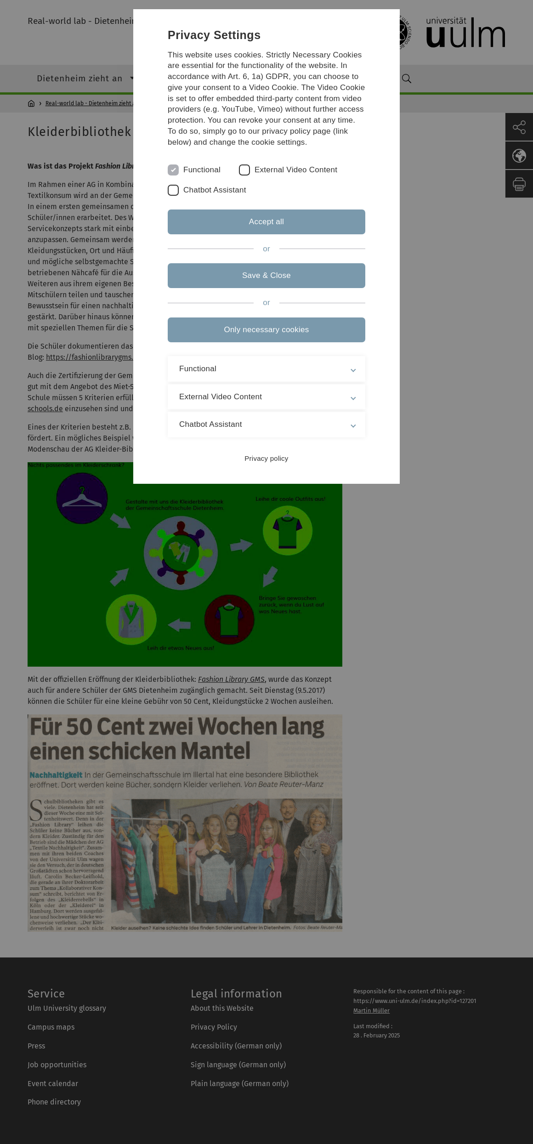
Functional (202, 169)
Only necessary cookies (266, 329)
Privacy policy (266, 458)
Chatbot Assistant (214, 190)
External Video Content (296, 169)
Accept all (266, 221)
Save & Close (266, 275)
